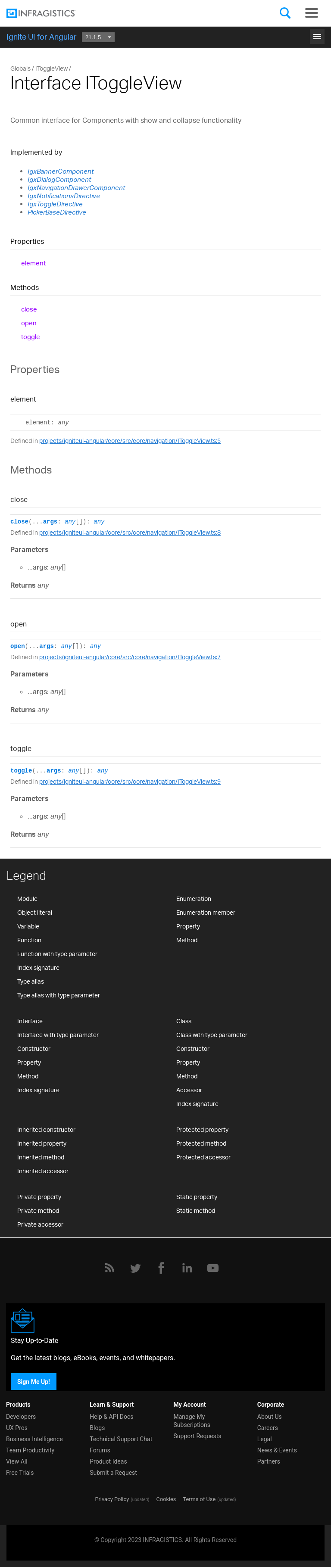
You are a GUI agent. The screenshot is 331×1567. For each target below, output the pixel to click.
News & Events (277, 1450)
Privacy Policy (112, 1499)
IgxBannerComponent (61, 171)
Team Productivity (30, 1450)
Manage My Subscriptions (192, 1420)
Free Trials (20, 1472)
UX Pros (17, 1427)
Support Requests (198, 1436)
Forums (100, 1450)
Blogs (97, 1427)
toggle (30, 337)
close (29, 309)
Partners (268, 1461)
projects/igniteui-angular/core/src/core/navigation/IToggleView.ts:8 (130, 532)
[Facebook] (161, 1268)
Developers (21, 1416)
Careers (267, 1427)
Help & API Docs (111, 1416)
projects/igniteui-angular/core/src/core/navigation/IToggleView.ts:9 (130, 781)
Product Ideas (108, 1461)
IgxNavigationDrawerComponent (76, 188)
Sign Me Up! (33, 1381)
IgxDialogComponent (59, 179)
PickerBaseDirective (57, 212)
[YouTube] (213, 1268)
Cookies (166, 1499)
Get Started (165, 34)
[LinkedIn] (187, 1268)
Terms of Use (199, 1499)
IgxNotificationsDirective (64, 196)
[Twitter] (135, 1268)
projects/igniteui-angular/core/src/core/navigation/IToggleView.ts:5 (130, 440)
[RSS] (109, 1268)
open (29, 323)
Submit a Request (113, 1472)
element (33, 263)
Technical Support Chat (121, 1439)
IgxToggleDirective (55, 204)
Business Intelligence (34, 1439)
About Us (269, 1416)
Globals (20, 68)
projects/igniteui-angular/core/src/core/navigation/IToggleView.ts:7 (130, 656)
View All (17, 1461)
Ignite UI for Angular (41, 36)
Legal (264, 1439)
